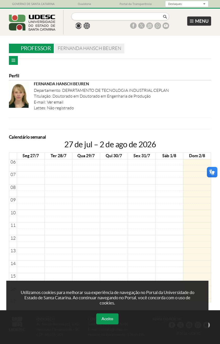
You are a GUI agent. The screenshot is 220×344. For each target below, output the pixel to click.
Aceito (107, 319)
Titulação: (43, 96)
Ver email (55, 102)
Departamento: (48, 90)
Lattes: (40, 108)
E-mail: (40, 102)
